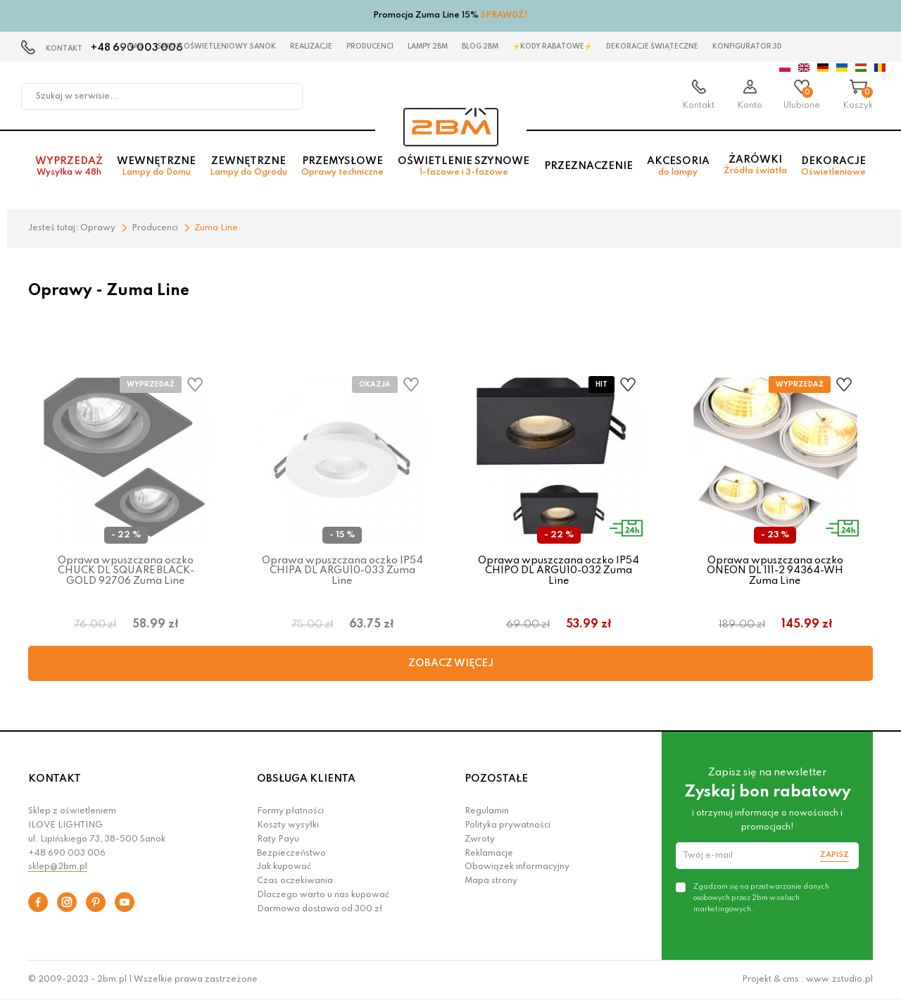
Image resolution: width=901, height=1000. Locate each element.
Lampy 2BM (428, 46)
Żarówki (755, 165)
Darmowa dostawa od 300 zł (319, 909)
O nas (131, 46)
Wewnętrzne (156, 166)
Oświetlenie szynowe (463, 166)
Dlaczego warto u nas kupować (323, 895)
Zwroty (480, 839)
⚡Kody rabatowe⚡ (552, 46)
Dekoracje (833, 166)
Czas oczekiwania (295, 881)
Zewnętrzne (248, 166)
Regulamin (487, 811)
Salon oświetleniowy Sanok (216, 46)
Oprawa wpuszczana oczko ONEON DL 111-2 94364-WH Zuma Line (775, 571)
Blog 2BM (480, 46)
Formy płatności (290, 811)
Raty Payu (278, 839)
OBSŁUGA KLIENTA (306, 779)
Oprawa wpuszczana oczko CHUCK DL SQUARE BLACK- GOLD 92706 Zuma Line (126, 571)
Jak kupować (284, 867)
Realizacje (311, 46)
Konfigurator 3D (747, 46)
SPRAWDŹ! (504, 15)
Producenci (369, 46)
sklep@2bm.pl (57, 867)
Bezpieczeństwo (291, 853)
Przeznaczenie (588, 166)
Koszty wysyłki (288, 825)
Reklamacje (489, 853)
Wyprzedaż (69, 166)
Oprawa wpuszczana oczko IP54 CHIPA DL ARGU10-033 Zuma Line (342, 571)
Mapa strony (491, 881)
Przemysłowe (342, 166)
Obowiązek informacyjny (517, 867)
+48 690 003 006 (67, 853)
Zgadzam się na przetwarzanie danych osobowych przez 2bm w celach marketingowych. (761, 898)
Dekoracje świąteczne (652, 46)
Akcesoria (678, 166)
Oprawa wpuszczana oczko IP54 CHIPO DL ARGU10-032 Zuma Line (558, 571)
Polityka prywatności (507, 825)
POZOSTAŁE (496, 779)
